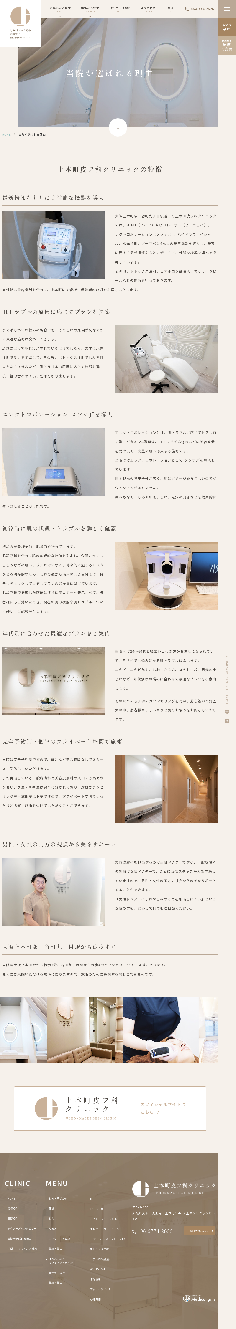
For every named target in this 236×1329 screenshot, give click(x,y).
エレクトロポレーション (105, 1229)
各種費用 (95, 1299)
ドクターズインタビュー (22, 1228)
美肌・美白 (55, 1248)
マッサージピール (100, 1289)
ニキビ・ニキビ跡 (59, 1238)
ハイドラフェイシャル (103, 1219)
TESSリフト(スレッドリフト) (107, 1239)
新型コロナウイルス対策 (22, 1248)
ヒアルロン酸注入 (100, 1259)
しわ (51, 1218)
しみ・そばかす (58, 1198)
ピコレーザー (98, 1209)
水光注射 (95, 1279)
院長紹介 (13, 1208)
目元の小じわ (57, 1272)
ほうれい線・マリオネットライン (61, 1260)
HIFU (93, 1199)
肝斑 (51, 1208)
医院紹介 (13, 1218)
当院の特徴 (148, 9)
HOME (6, 134)
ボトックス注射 (99, 1249)
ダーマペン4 (97, 1269)
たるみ (53, 1228)
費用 (170, 9)
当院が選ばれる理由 (19, 1238)
